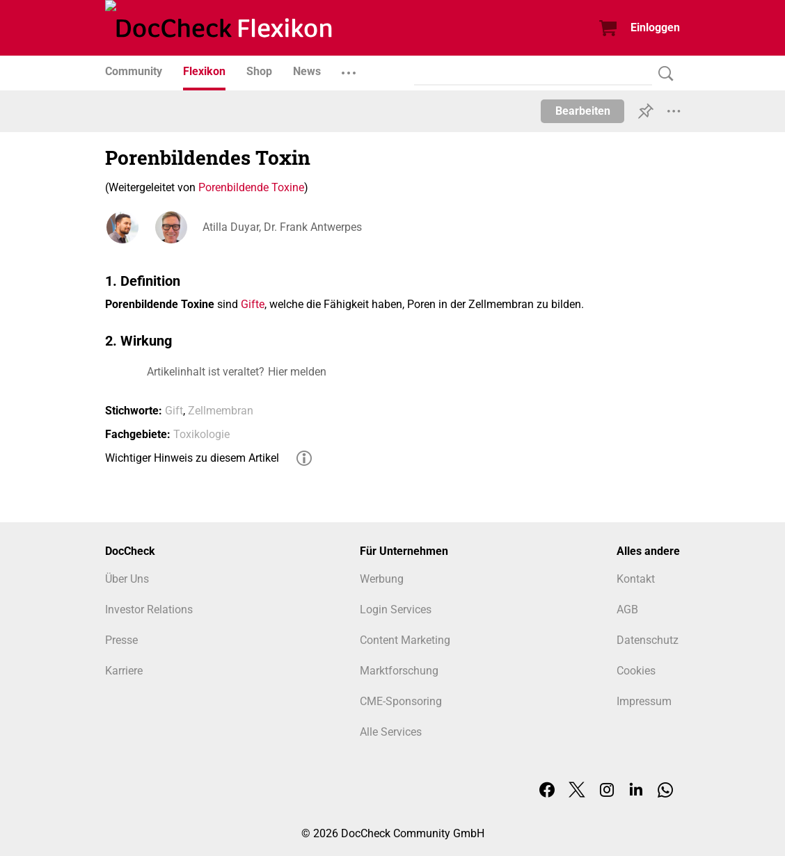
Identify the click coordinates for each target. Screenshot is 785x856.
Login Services (395, 609)
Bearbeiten (582, 111)
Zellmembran (220, 410)
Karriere (124, 670)
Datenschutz (648, 640)
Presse (121, 640)
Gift (174, 410)
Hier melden (297, 371)
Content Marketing (405, 640)
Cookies (636, 670)
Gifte (252, 304)
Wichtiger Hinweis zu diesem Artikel (192, 458)
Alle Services (391, 731)
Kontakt (636, 579)
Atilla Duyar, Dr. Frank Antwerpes (282, 227)
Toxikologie (201, 434)
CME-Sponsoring (401, 701)
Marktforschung (399, 670)
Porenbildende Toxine (251, 187)
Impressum (644, 701)
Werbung (382, 579)
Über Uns (127, 579)
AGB (627, 609)
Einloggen (655, 27)
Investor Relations (149, 609)
